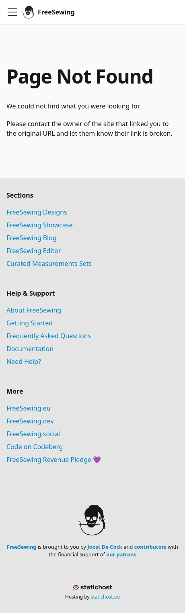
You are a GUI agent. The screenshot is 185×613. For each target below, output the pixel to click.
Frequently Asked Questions (48, 335)
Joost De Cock (104, 546)
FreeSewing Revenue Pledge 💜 (53, 459)
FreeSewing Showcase (39, 225)
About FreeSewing (33, 310)
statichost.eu (105, 596)
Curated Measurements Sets (49, 263)
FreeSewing (21, 546)
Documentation (29, 348)
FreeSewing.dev (30, 421)
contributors (150, 546)
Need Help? (23, 361)
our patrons (121, 554)
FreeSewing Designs (36, 212)
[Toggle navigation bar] (12, 12)
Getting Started (29, 323)
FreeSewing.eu (28, 408)
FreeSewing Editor (33, 250)
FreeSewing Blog (31, 237)
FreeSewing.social (33, 433)
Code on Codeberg (34, 446)
